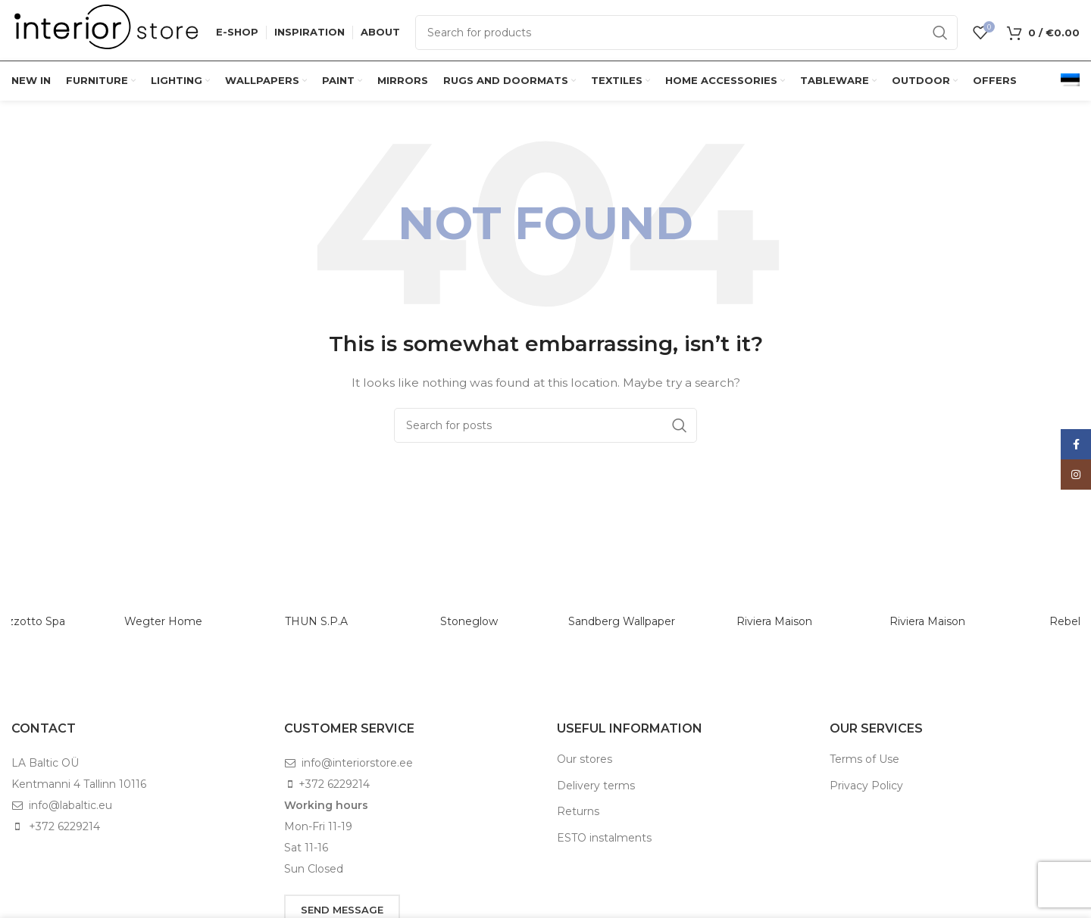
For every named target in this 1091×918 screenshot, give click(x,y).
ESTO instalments (604, 838)
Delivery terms (596, 785)
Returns (578, 811)
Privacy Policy (866, 785)
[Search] (686, 32)
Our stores (584, 759)
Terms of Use (864, 759)
